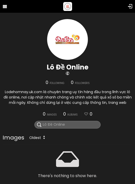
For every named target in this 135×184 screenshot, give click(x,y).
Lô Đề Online (67, 67)
